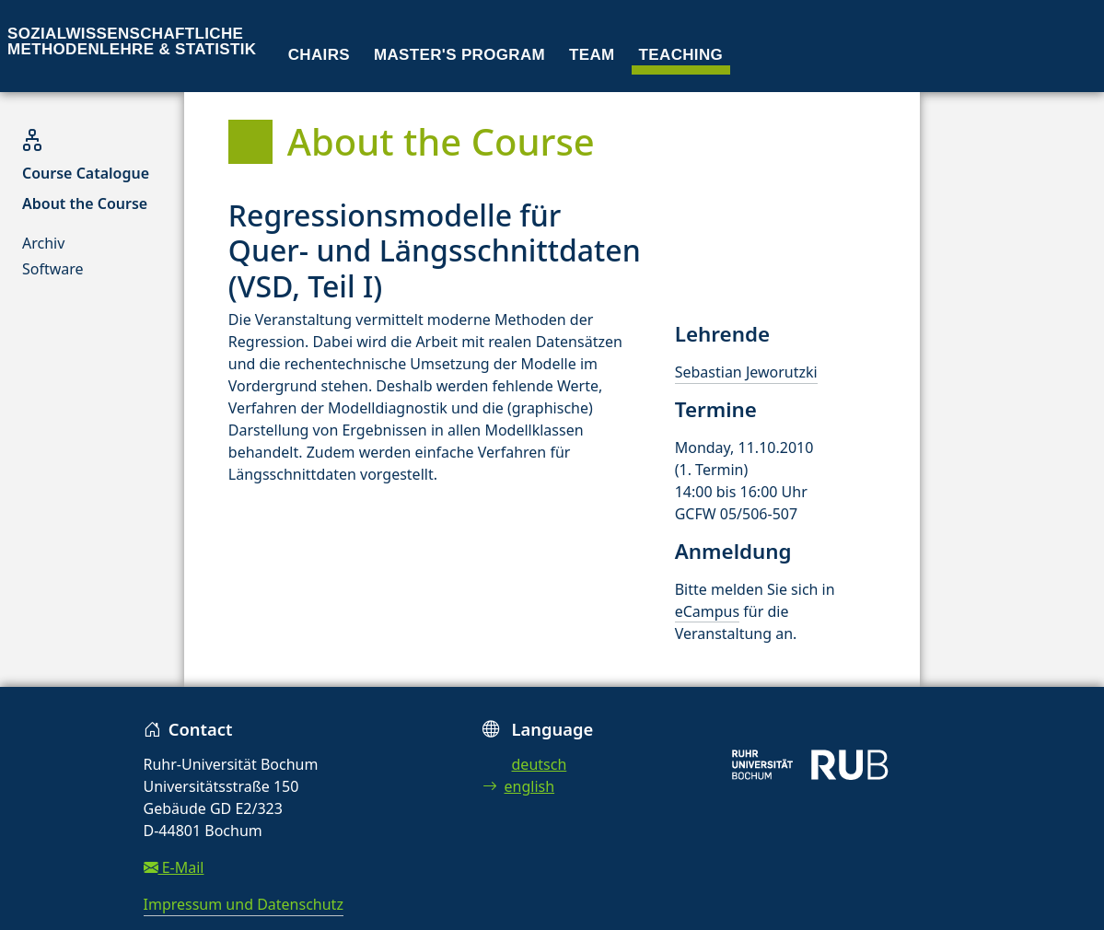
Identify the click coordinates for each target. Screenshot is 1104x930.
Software (53, 269)
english (518, 786)
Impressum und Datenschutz (243, 904)
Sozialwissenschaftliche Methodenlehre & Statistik (131, 41)
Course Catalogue (85, 173)
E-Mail (174, 867)
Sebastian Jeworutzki (746, 372)
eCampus (707, 611)
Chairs (319, 55)
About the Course (84, 203)
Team (592, 55)
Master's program (459, 55)
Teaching (681, 55)
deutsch (539, 764)
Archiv (43, 243)
